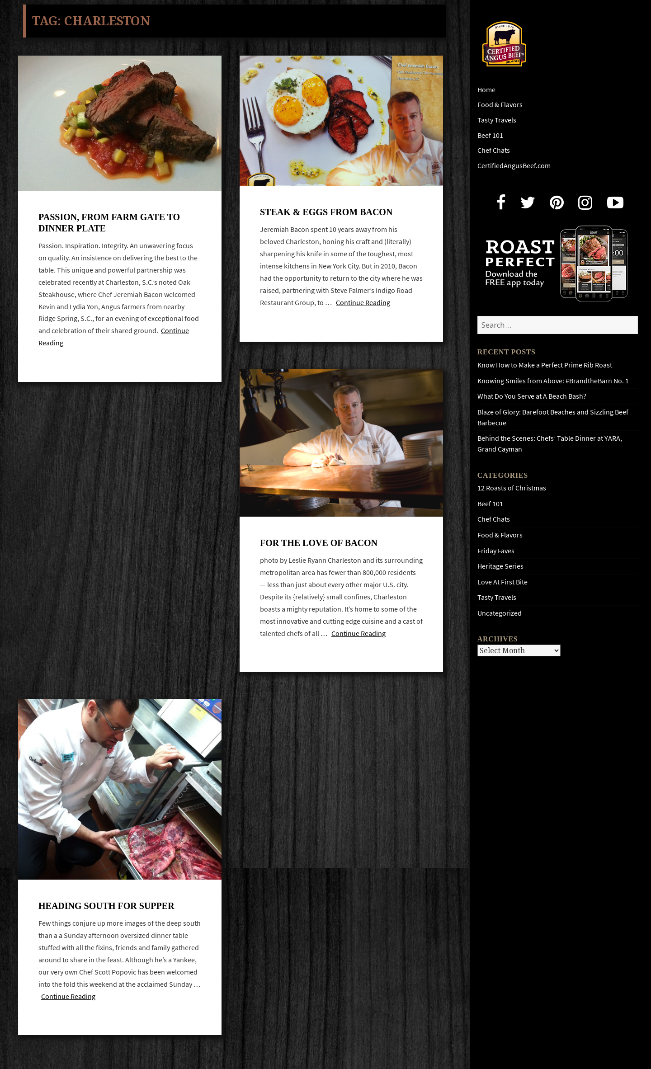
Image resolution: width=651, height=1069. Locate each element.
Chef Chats (493, 150)
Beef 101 (490, 135)
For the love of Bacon (318, 547)
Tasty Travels (496, 120)
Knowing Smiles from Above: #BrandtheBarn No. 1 (553, 381)
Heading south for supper (106, 913)
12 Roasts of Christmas (511, 488)
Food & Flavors (500, 104)
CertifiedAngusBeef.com (514, 165)
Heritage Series (500, 566)
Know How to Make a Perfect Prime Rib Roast (544, 365)
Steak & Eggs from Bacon (326, 214)
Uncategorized (499, 613)
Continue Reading (363, 305)
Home (486, 89)
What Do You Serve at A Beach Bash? (531, 396)
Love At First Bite (502, 582)
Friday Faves (495, 551)
